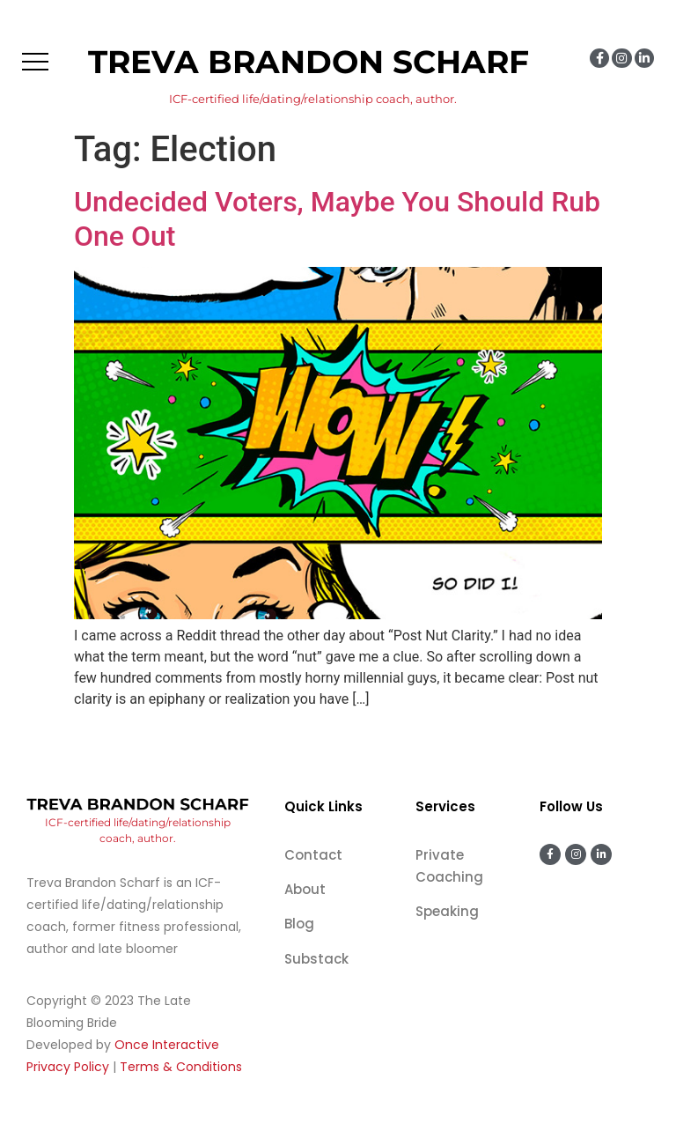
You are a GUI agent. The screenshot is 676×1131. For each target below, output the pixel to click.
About (305, 889)
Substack (316, 959)
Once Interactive (166, 1044)
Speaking (447, 911)
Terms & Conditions (181, 1067)
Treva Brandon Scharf (308, 61)
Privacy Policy (67, 1067)
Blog (299, 923)
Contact (313, 855)
